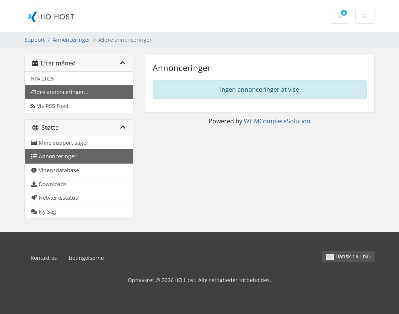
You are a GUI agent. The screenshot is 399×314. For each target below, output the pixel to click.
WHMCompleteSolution (277, 121)
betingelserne (86, 257)
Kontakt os (44, 257)
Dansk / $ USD (348, 256)
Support (34, 39)
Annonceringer (71, 39)
